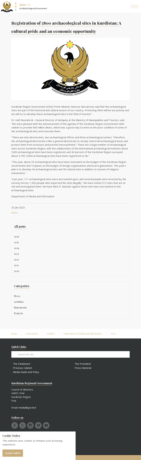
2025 (16, 242)
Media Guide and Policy (26, 372)
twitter (22, 425)
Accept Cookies (13, 453)
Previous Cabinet (22, 368)
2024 (16, 248)
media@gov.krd (27, 407)
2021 (16, 265)
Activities (19, 301)
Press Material (83, 368)
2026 (16, 236)
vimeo (38, 425)
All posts (20, 226)
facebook (14, 425)
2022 (16, 259)
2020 (16, 271)
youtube (46, 425)
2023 (16, 253)
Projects (18, 313)
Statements (20, 307)
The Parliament (21, 364)
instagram (30, 425)
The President (83, 364)
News (14, 212)
